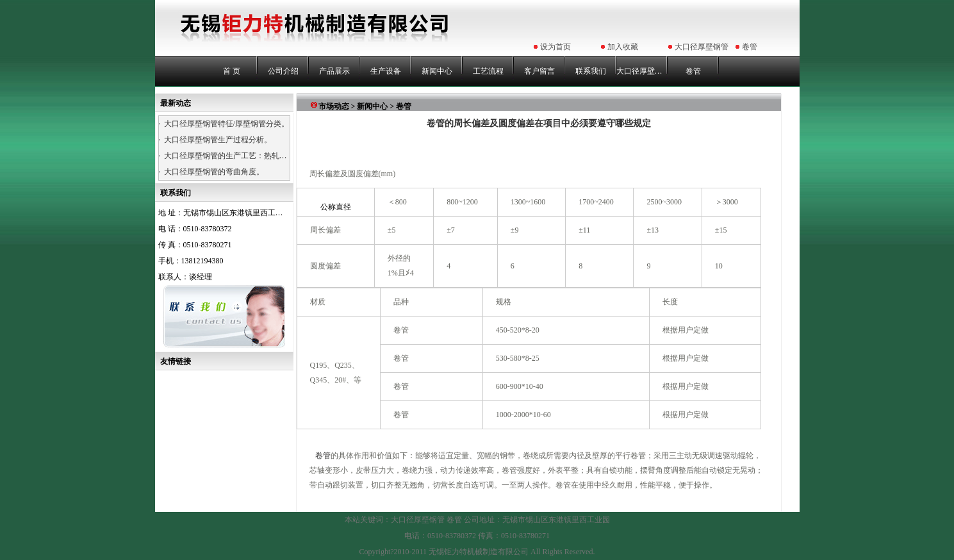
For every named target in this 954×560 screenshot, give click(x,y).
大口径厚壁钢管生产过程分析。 (218, 139)
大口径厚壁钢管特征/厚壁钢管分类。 (226, 123)
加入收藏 (622, 46)
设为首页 (555, 46)
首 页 (231, 71)
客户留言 (539, 71)
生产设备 (385, 71)
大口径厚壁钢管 (701, 46)
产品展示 (334, 71)
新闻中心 (437, 71)
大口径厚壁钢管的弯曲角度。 (214, 171)
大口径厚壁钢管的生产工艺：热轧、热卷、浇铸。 (248, 155)
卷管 (749, 46)
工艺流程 (488, 71)
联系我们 (590, 71)
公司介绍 (283, 71)
